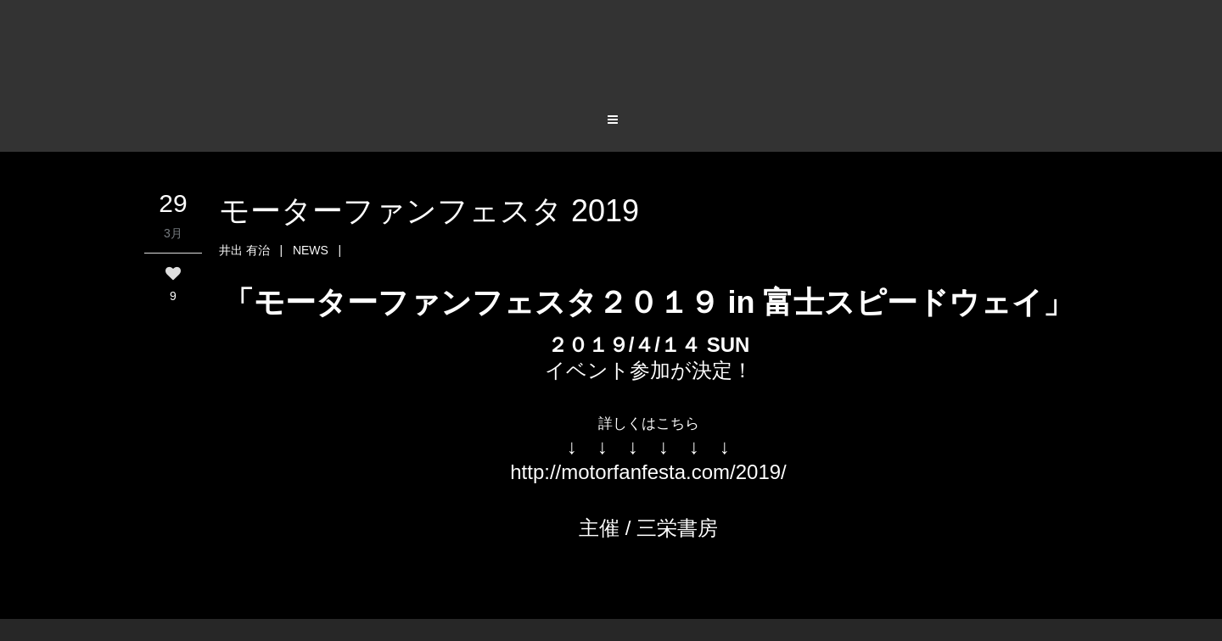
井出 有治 (244, 250)
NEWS (310, 250)
